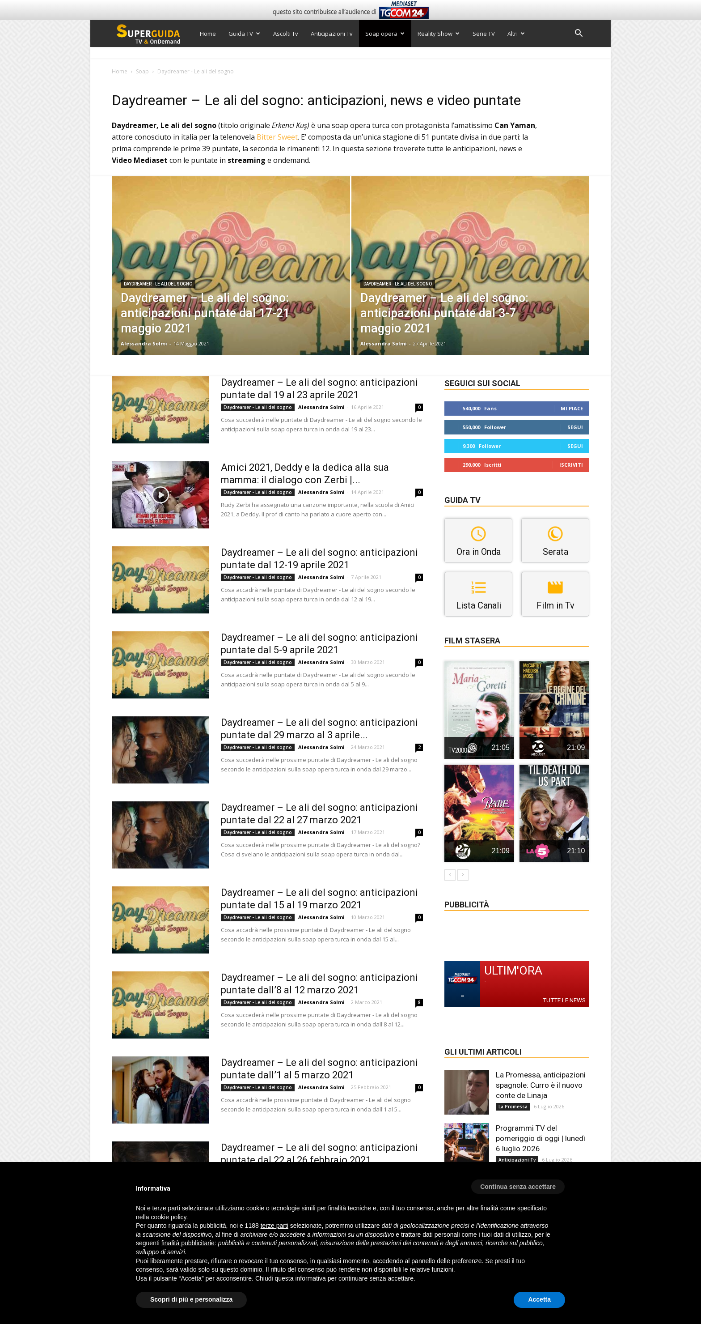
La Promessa (513, 1106)
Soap (142, 71)
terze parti (274, 1225)
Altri (516, 34)
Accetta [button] (539, 1299)
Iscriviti (571, 464)
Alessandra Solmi (144, 343)
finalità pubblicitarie (188, 1243)
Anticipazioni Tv (332, 34)
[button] (578, 34)
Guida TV (244, 34)
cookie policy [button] (168, 1217)
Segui (575, 427)
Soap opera (385, 34)
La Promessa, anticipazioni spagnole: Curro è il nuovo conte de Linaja (541, 1085)
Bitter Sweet (277, 137)
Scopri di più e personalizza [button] (191, 1299)
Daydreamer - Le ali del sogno (158, 283)
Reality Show (439, 34)
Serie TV (484, 34)
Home (208, 34)
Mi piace (572, 408)
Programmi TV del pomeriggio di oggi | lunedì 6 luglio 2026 (540, 1138)
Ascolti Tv (285, 34)
